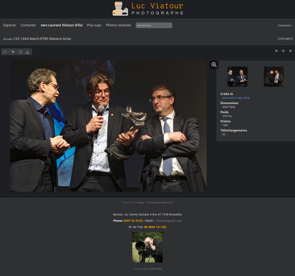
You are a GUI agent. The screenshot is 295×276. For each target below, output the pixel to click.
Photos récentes (118, 25)
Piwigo (140, 202)
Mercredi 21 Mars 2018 (236, 98)
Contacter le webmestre (159, 202)
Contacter (28, 25)
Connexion (284, 25)
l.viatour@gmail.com (168, 221)
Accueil (7, 39)
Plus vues (94, 25)
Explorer (9, 25)
